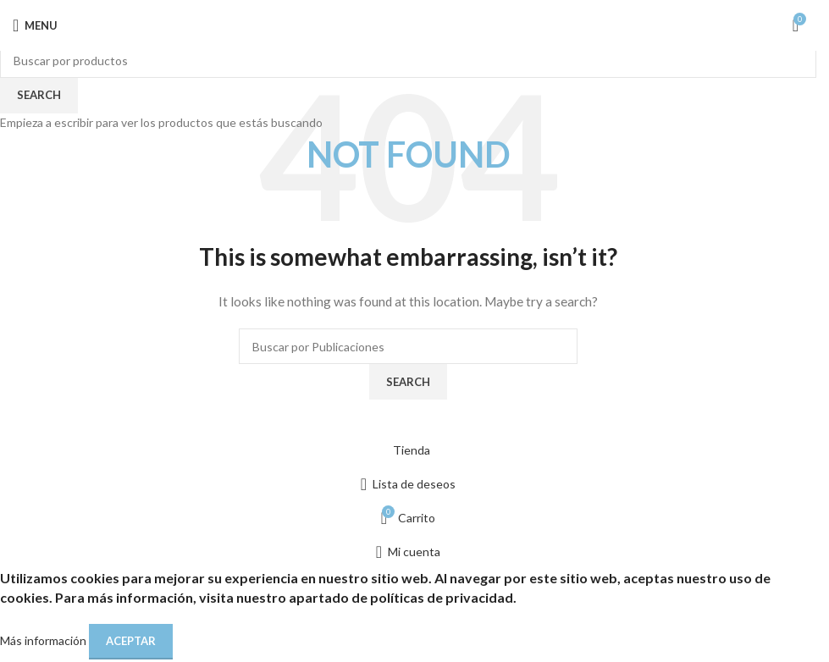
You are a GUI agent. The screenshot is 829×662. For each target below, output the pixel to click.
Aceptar (131, 641)
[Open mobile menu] (35, 25)
